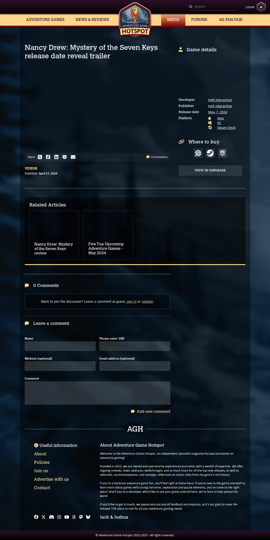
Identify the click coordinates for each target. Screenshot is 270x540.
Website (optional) (38, 358)
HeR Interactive (220, 100)
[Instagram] (59, 517)
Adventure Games (45, 19)
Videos (31, 169)
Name (29, 338)
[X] (43, 517)
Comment (32, 378)
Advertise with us (51, 479)
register (147, 301)
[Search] (212, 7)
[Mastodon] (81, 517)
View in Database (210, 170)
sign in (132, 301)
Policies (42, 462)
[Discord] (51, 517)
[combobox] (212, 7)
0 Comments (157, 157)
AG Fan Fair (231, 19)
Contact (42, 487)
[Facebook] (36, 517)
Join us (41, 470)
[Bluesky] (88, 517)
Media (173, 19)
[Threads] (74, 517)
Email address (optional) (117, 358)
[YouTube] (66, 517)
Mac (220, 118)
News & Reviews (92, 19)
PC (219, 123)
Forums (199, 19)
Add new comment (150, 411)
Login (250, 7)
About (40, 454)
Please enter (111, 338)
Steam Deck (226, 127)
